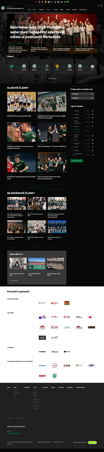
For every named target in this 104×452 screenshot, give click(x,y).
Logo (15, 401)
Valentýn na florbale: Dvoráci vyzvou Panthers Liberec (19, 148)
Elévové (36, 412)
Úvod (29, 9)
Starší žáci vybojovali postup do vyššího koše (20, 179)
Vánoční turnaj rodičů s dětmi (54, 277)
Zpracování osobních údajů (44, 445)
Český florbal (30, 5)
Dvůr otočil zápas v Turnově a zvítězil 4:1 (50, 148)
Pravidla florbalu (38, 5)
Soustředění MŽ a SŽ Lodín (35, 277)
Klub (35, 9)
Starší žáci (36, 407)
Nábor (61, 9)
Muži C (35, 398)
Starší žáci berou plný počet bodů (21, 116)
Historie (16, 394)
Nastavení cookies (58, 445)
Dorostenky (37, 403)
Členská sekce (83, 9)
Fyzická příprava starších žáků (15, 277)
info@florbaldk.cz (14, 437)
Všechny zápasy (52, 78)
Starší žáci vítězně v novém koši (34, 241)
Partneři (68, 9)
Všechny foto (14, 284)
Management (17, 396)
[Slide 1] (18, 48)
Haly (15, 398)
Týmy (48, 9)
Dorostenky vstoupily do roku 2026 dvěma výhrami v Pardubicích (15, 218)
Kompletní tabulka (76, 160)
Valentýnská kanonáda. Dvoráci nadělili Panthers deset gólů (50, 117)
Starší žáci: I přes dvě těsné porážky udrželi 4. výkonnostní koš (55, 218)
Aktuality (41, 9)
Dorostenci (37, 405)
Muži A (35, 394)
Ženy (35, 401)
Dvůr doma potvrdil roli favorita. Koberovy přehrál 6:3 (51, 179)
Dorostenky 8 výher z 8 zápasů (55, 241)
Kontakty (74, 9)
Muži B (35, 396)
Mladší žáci (37, 409)
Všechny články (37, 189)
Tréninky (55, 9)
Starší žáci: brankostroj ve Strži (36, 217)
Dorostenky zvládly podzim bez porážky (13, 241)
